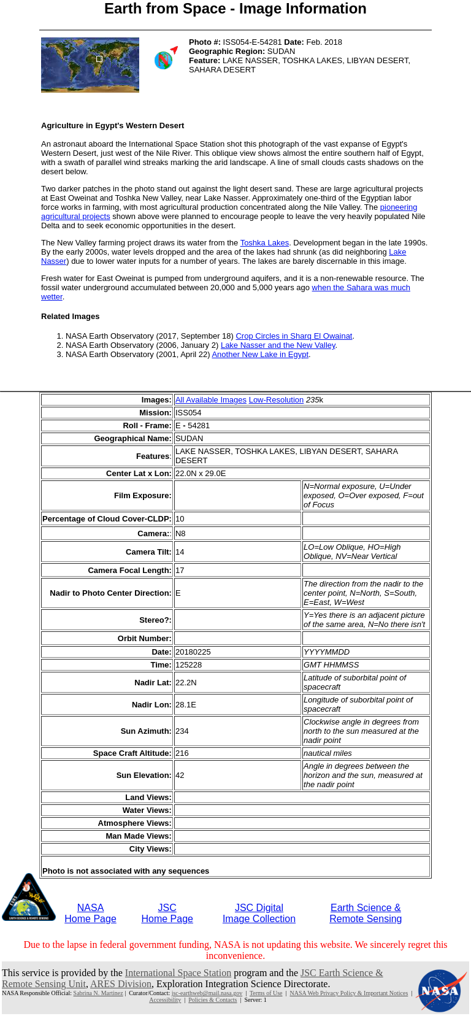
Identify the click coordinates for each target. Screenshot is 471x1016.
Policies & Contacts (212, 999)
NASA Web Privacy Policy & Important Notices (348, 993)
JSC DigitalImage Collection (259, 913)
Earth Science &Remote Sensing (365, 913)
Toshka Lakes (264, 242)
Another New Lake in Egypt (260, 354)
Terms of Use (266, 993)
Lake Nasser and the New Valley (278, 345)
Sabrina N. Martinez (98, 993)
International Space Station (178, 973)
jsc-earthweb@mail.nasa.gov (207, 993)
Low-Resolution (276, 399)
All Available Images (211, 399)
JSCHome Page (167, 913)
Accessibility (165, 999)
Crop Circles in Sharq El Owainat (294, 336)
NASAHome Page (90, 913)
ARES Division (120, 984)
